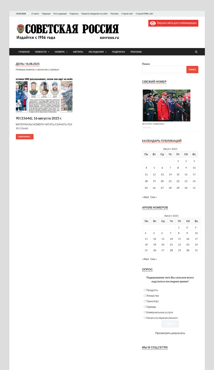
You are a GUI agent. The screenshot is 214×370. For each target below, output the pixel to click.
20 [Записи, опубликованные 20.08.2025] (162, 181)
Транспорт (152, 301)
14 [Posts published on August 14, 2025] (171, 238)
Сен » (153, 197)
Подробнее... (23, 136)
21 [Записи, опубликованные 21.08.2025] (170, 181)
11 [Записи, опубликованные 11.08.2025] (146, 174)
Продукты (152, 290)
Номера (60, 51)
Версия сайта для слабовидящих (173, 22)
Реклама (114, 13)
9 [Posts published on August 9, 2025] (187, 233)
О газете (35, 13)
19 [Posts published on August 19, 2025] (154, 244)
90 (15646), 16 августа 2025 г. (39, 118)
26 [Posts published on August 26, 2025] (154, 250)
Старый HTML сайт (144, 13)
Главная (24, 51)
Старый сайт (127, 13)
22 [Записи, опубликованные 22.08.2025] (178, 181)
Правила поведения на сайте (94, 13)
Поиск (146, 63)
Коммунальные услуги (159, 312)
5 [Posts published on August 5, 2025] (154, 233)
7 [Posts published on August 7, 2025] (170, 233)
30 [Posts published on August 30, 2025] (187, 250)
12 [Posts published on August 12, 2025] (154, 238)
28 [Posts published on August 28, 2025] (171, 250)
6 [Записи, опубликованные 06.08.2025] (162, 167)
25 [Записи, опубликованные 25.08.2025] (146, 187)
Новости (40, 51)
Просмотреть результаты (170, 333)
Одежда (151, 306)
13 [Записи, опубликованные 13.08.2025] (162, 174)
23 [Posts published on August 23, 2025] (187, 244)
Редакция (46, 13)
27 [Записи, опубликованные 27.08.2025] (162, 187)
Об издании (96, 51)
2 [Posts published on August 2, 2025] (187, 227)
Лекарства (152, 295)
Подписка (74, 13)
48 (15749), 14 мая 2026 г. (153, 124)
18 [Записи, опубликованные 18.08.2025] (146, 181)
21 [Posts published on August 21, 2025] (171, 244)
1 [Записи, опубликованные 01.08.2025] (178, 160)
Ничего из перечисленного (162, 317)
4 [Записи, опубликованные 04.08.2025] (146, 167)
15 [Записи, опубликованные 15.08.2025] (178, 174)
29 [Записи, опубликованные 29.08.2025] (178, 187)
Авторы (78, 51)
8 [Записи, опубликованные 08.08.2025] (178, 167)
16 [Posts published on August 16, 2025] (187, 238)
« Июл (145, 197)
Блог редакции (60, 13)
